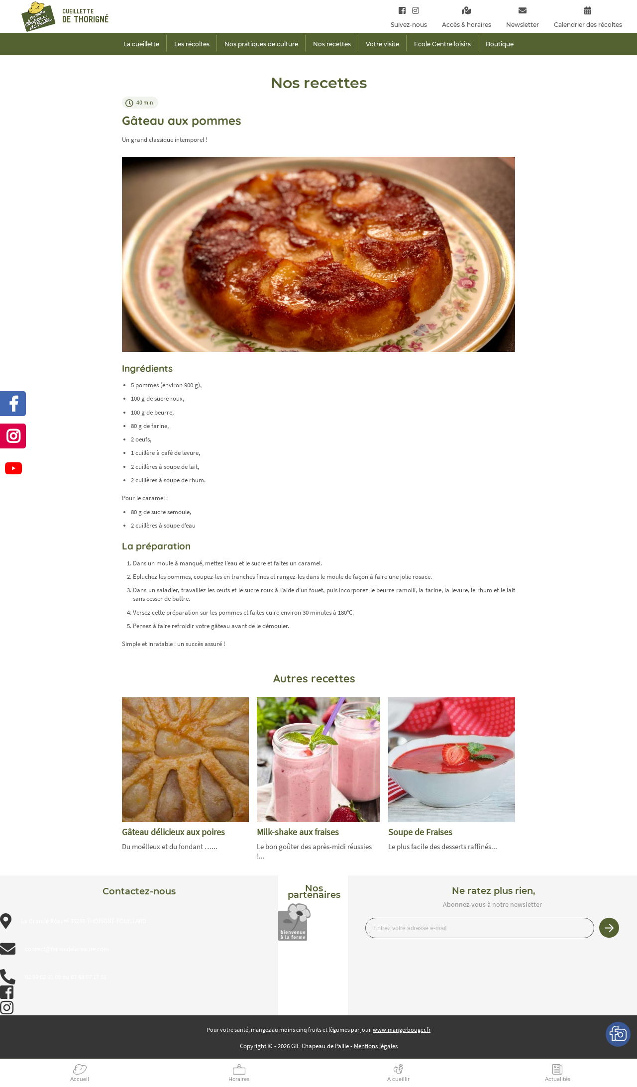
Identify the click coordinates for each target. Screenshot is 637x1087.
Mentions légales (376, 1046)
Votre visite (382, 44)
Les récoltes (192, 44)
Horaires (238, 1079)
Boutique (500, 44)
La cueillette (141, 44)
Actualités (557, 1079)
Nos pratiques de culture (261, 44)
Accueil (79, 1079)
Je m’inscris (609, 928)
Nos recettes (332, 44)
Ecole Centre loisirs (442, 44)
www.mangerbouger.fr (401, 1029)
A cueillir (398, 1079)
